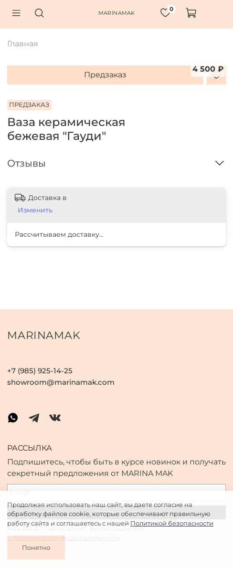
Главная (22, 43)
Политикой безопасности (171, 523)
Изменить (35, 210)
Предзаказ (105, 74)
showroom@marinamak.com (61, 382)
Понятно (36, 547)
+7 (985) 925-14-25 (40, 370)
